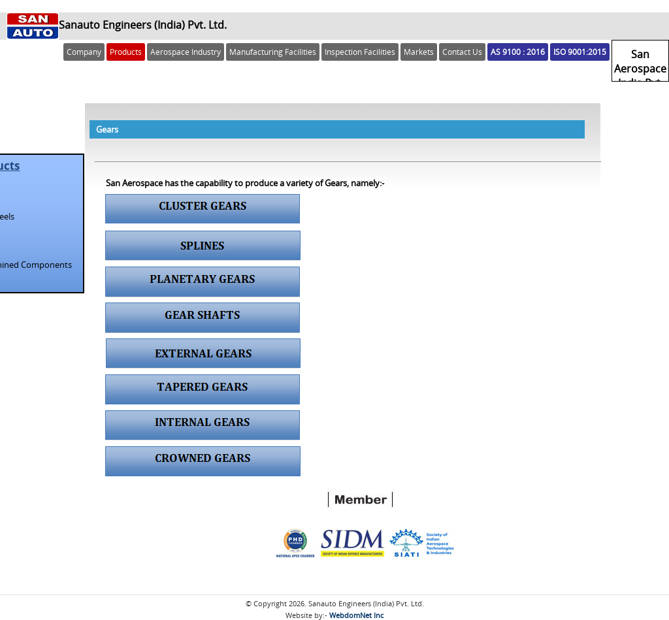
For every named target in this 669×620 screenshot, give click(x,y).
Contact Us (462, 51)
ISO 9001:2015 (579, 51)
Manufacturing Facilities (272, 51)
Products (126, 51)
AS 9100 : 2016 (518, 51)
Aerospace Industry (185, 51)
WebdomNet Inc (356, 615)
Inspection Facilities (360, 51)
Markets (419, 51)
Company (84, 51)
